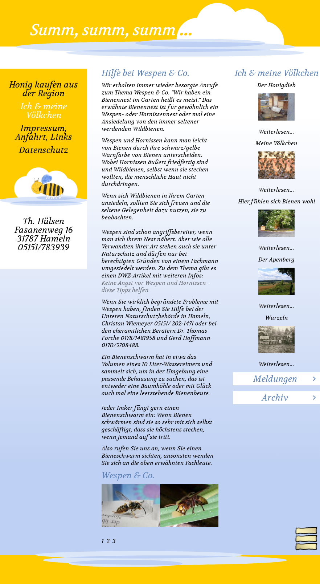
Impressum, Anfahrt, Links (43, 132)
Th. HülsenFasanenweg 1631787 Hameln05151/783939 (44, 234)
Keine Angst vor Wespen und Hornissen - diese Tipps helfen (156, 286)
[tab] (276, 378)
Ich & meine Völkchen (43, 110)
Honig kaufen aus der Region (43, 89)
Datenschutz (43, 150)
